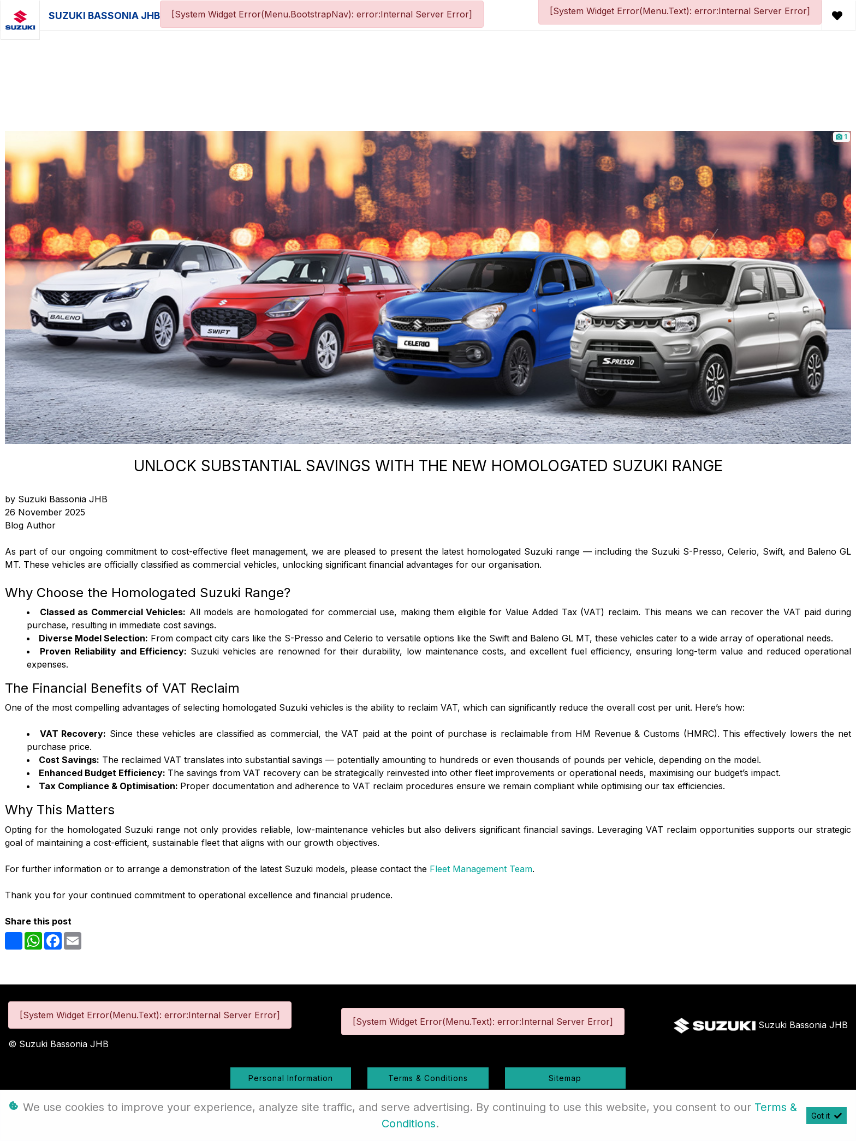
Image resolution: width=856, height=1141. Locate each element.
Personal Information (290, 1078)
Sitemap (565, 1078)
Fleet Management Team (481, 868)
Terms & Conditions (428, 1078)
